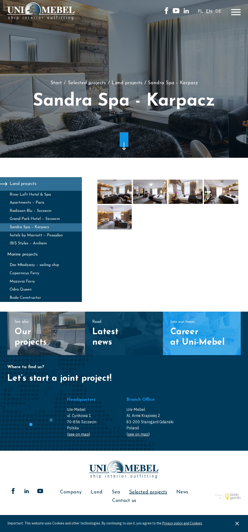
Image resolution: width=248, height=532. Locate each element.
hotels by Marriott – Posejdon (36, 235)
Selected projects (87, 83)
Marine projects (22, 254)
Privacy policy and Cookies (182, 523)
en (209, 11)
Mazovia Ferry (22, 281)
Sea (116, 492)
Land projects (127, 83)
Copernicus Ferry (24, 273)
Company (71, 492)
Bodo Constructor (25, 298)
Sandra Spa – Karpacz (29, 227)
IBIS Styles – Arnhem (28, 243)
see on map (78, 434)
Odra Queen (20, 289)
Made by (218, 497)
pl (200, 11)
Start (56, 83)
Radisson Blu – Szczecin (30, 211)
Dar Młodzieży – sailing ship (34, 265)
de (218, 11)
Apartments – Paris (27, 203)
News (182, 492)
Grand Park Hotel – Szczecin (35, 219)
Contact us (124, 500)
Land (96, 492)
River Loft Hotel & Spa (30, 195)
